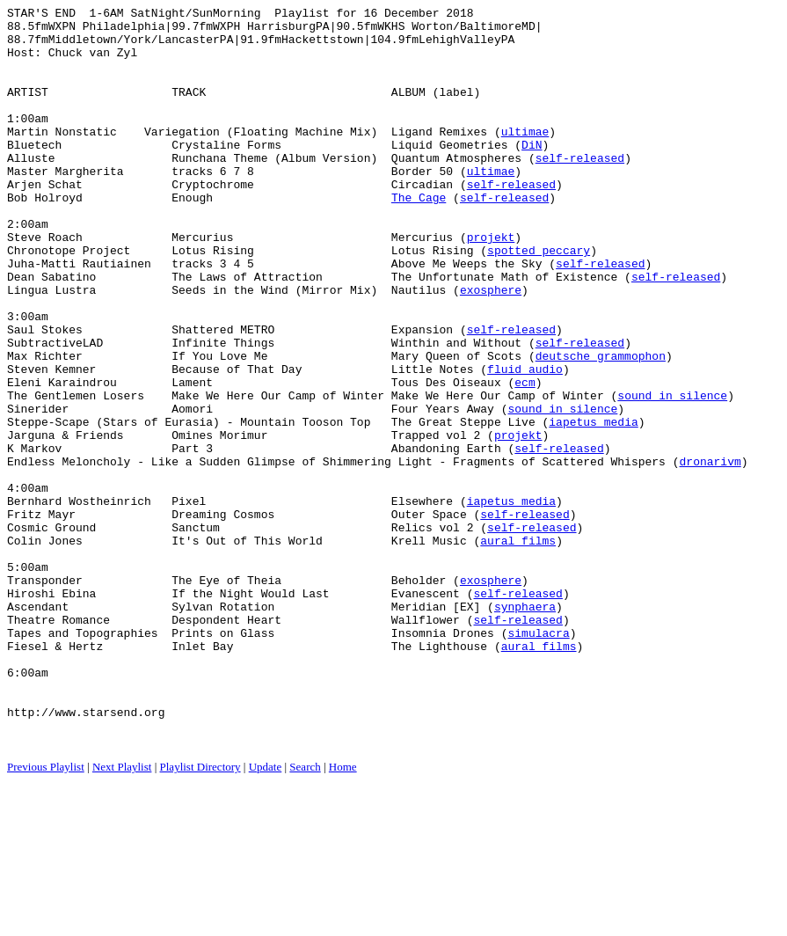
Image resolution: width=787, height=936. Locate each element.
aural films (518, 648)
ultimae (525, 157)
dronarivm (709, 553)
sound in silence (672, 474)
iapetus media (593, 506)
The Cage (418, 237)
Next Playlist (122, 914)
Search (304, 914)
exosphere (490, 347)
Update (265, 914)
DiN (531, 173)
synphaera (525, 727)
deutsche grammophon (601, 427)
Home (343, 914)
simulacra (538, 759)
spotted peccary (538, 300)
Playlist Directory (200, 914)
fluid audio (525, 442)
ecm (524, 458)
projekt (491, 284)
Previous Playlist (45, 914)
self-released (580, 189)
